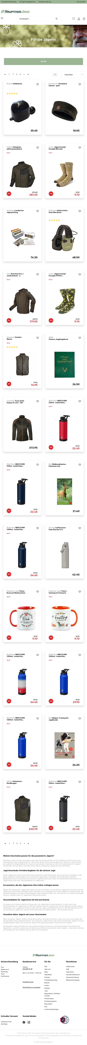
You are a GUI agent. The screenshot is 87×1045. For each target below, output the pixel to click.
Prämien (47, 977)
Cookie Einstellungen (51, 1009)
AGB (67, 969)
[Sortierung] (72, 74)
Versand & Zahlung (72, 977)
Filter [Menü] (43, 61)
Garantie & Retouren (73, 974)
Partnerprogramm (50, 1001)
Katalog (47, 988)
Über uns (47, 969)
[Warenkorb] (83, 19)
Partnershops (49, 998)
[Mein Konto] (78, 19)
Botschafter (48, 1004)
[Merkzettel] (73, 19)
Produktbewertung (50, 980)
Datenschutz (70, 966)
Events (46, 985)
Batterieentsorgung (72, 980)
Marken (47, 983)
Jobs (46, 991)
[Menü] (3, 18)
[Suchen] (57, 18)
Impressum (70, 972)
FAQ (45, 966)
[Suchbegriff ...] (35, 18)
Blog (45, 972)
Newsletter (48, 974)
